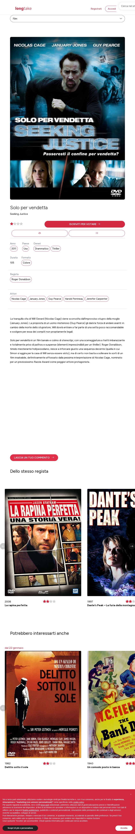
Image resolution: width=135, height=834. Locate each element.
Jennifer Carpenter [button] (96, 298)
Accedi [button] (112, 8)
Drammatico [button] (42, 248)
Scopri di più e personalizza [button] (20, 828)
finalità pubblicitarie (30, 810)
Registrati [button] (96, 8)
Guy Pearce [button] (54, 298)
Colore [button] (26, 262)
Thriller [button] (55, 248)
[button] (85, 224)
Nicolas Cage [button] (18, 298)
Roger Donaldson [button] (20, 279)
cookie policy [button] (78, 802)
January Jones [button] (37, 298)
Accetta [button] (123, 828)
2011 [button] (13, 248)
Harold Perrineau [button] (74, 298)
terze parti (45, 805)
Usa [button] (26, 248)
